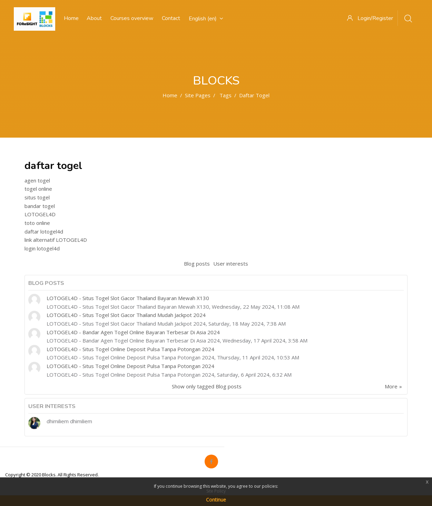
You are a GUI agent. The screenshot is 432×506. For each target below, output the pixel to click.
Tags (225, 95)
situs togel (37, 197)
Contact (171, 18)
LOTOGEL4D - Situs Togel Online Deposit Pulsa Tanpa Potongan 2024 (130, 349)
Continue (216, 499)
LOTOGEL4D (40, 214)
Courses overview (131, 18)
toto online (37, 222)
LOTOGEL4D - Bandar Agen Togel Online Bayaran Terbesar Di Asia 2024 (133, 332)
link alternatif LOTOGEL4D (55, 239)
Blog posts (197, 263)
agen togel (37, 180)
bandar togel (39, 205)
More (391, 386)
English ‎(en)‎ (206, 18)
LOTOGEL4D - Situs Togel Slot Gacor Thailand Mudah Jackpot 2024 (126, 314)
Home (170, 95)
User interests (230, 263)
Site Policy (216, 491)
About (94, 18)
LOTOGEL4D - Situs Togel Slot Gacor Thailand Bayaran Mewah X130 (128, 298)
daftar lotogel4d (43, 231)
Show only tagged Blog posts (207, 386)
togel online (38, 188)
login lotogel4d (42, 248)
